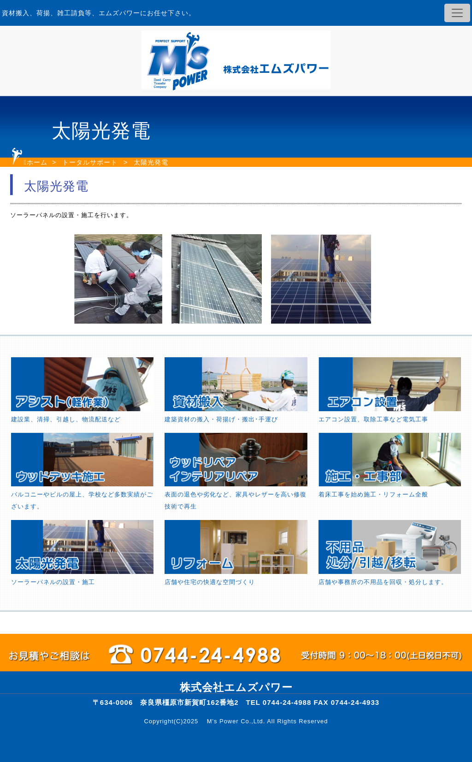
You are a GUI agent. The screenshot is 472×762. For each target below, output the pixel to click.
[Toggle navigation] (457, 13)
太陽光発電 (151, 162)
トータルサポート (90, 162)
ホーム (37, 162)
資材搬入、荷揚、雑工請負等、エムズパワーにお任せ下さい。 (98, 13)
